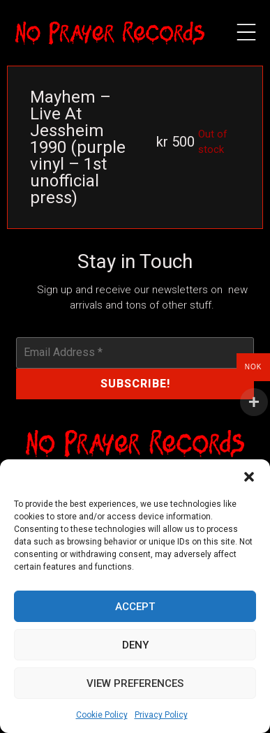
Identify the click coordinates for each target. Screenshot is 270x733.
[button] (249, 477)
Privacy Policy (161, 715)
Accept (135, 606)
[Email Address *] (135, 352)
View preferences (135, 683)
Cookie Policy (102, 715)
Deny (135, 645)
